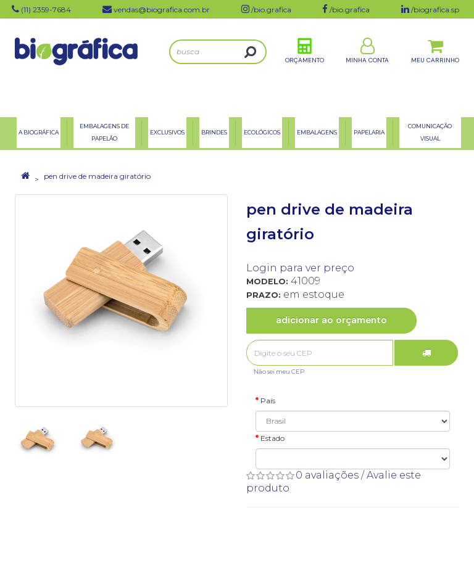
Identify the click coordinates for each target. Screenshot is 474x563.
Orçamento (304, 67)
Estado (272, 438)
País (267, 400)
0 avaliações (327, 475)
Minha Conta (367, 67)
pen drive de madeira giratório (97, 176)
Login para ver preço (300, 268)
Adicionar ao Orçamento (331, 320)
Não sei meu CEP (279, 371)
